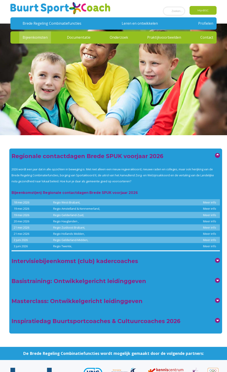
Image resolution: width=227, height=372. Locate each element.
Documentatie (78, 37)
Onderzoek (119, 37)
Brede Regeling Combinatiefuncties (52, 23)
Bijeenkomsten (35, 37)
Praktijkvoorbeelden (164, 37)
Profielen (205, 23)
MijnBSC (203, 10)
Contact (206, 37)
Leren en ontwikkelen (140, 23)
